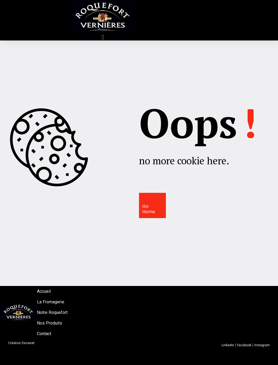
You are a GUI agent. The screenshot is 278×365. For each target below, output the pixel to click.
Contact (44, 333)
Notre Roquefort (52, 312)
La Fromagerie (50, 301)
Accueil (44, 291)
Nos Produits (49, 323)
